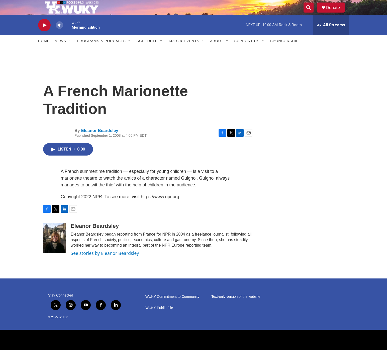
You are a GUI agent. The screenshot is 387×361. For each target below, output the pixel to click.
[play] (44, 36)
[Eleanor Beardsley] (54, 249)
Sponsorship (284, 52)
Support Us (247, 52)
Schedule (147, 52)
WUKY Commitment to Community (172, 308)
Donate (336, 13)
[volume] (59, 36)
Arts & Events (183, 52)
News (60, 52)
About (216, 52)
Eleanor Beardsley (99, 141)
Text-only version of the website (235, 308)
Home (44, 52)
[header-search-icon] (311, 13)
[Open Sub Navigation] (70, 52)
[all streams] (331, 36)
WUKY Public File (159, 319)
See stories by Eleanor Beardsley (105, 264)
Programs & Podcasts (101, 52)
